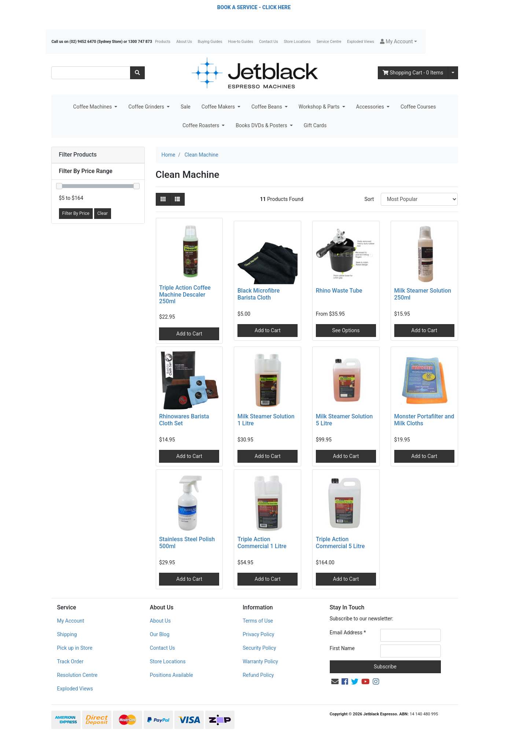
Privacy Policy (258, 634)
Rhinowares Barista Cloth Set (184, 420)
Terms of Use (258, 621)
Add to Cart (189, 334)
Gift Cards (315, 125)
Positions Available (171, 675)
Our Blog (160, 634)
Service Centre (329, 41)
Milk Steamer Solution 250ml (422, 294)
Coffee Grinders (146, 107)
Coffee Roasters (201, 125)
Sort (369, 199)
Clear (102, 213)
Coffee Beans (267, 107)
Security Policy (259, 648)
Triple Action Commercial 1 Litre (262, 543)
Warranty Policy (260, 661)
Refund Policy (258, 675)
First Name (342, 648)
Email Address (348, 632)
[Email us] (335, 681)
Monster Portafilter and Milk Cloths (424, 420)
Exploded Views (360, 41)
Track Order (70, 661)
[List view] (177, 199)
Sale (186, 107)
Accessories (371, 107)
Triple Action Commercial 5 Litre (340, 543)
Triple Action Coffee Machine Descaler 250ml (184, 294)
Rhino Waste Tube (339, 290)
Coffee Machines (93, 107)
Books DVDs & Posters (262, 125)
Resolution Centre (77, 675)
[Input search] (90, 72)
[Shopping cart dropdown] (453, 72)
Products (162, 41)
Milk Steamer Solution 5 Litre (344, 420)
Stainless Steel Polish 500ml (187, 543)
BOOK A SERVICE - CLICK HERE (254, 7)
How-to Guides (240, 41)
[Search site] (137, 72)
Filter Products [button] (78, 154)
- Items (413, 73)
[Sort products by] (419, 199)
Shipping (67, 634)
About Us (184, 41)
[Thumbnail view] (163, 199)
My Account (70, 621)
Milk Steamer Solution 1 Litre (266, 420)
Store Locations (297, 41)
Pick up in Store (75, 648)
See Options (345, 330)
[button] (398, 41)
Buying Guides (210, 41)
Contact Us (268, 41)
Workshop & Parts (320, 107)
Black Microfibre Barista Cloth (258, 294)
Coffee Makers (219, 107)
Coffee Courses (418, 107)
